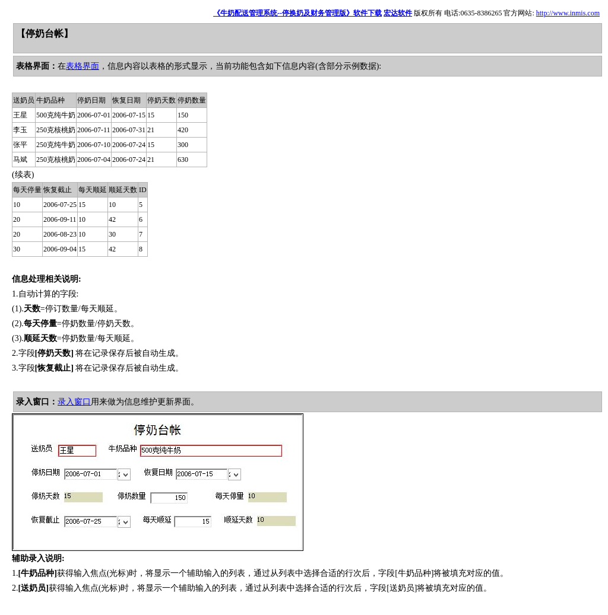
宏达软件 (398, 13)
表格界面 (82, 66)
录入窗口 (74, 401)
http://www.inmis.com (568, 13)
